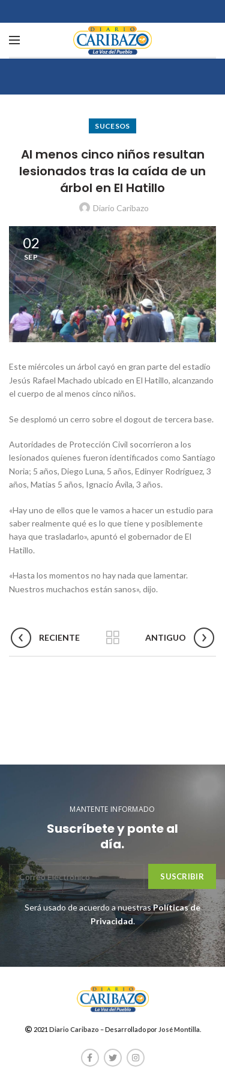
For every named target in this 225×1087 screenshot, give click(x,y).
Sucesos (112, 125)
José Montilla (179, 1029)
